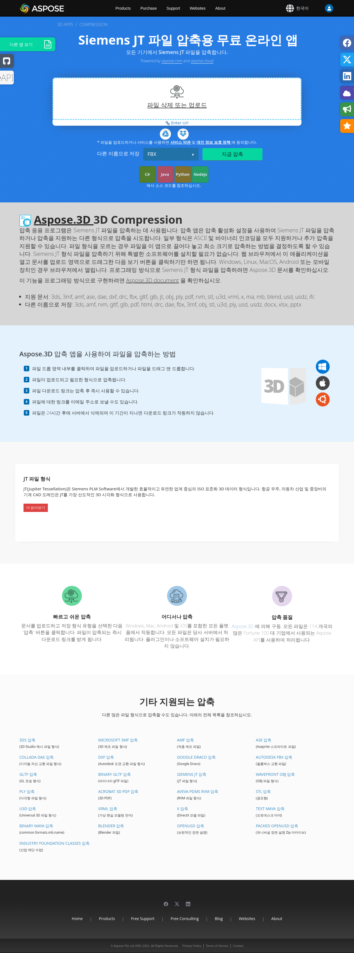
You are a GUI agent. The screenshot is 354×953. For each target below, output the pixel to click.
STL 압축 (263, 791)
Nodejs (200, 174)
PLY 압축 (27, 791)
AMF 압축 (185, 740)
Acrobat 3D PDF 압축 (118, 791)
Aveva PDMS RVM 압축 (197, 791)
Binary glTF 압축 (114, 774)
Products (123, 8)
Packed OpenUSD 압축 (277, 825)
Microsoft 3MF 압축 (118, 740)
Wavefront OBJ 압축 (275, 774)
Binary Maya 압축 (36, 825)
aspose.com (172, 60)
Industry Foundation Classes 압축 (54, 843)
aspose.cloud (202, 60)
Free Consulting (185, 918)
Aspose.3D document (152, 280)
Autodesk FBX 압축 (274, 757)
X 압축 (182, 808)
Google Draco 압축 (196, 757)
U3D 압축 (27, 808)
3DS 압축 (27, 740)
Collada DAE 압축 (36, 757)
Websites (197, 8)
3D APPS (65, 24)
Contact (238, 945)
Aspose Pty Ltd (124, 945)
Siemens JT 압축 (191, 774)
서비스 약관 (181, 142)
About (220, 8)
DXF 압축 (106, 757)
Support (173, 8)
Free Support (143, 918)
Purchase (148, 8)
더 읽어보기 (35, 507)
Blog (219, 918)
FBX (151, 154)
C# (147, 174)
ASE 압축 (263, 740)
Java (165, 174)
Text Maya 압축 (270, 808)
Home (77, 918)
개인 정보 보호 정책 (213, 142)
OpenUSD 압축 (190, 825)
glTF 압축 (28, 774)
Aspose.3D (63, 219)
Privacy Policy (191, 945)
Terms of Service (217, 945)
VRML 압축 (107, 808)
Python (183, 174)
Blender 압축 (111, 825)
